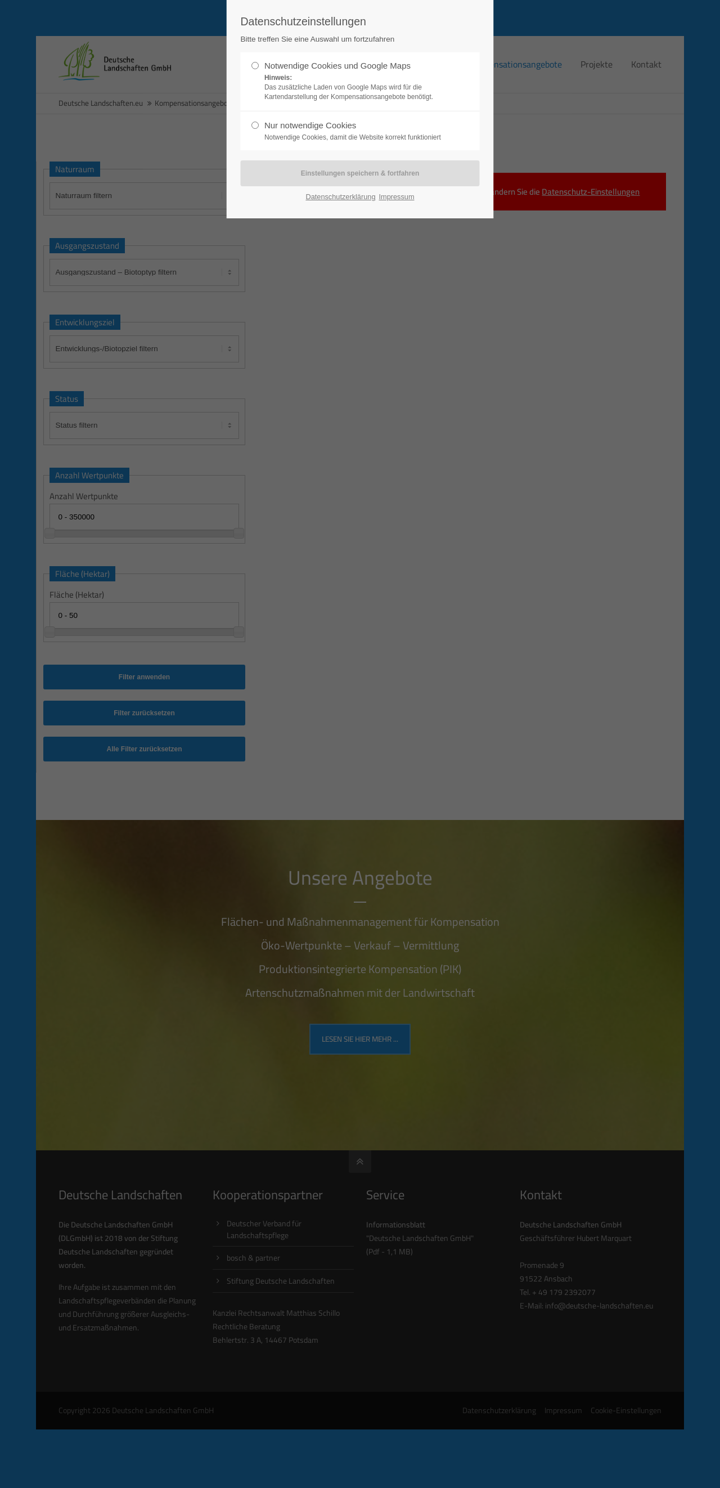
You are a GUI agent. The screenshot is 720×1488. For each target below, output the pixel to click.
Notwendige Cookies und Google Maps (355, 81)
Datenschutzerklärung (340, 196)
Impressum (396, 196)
